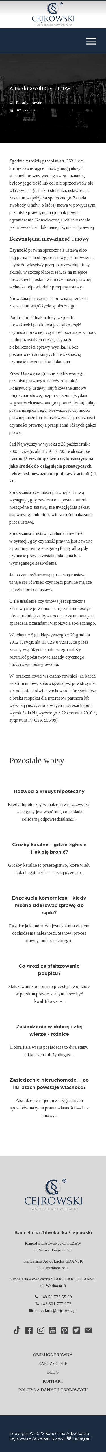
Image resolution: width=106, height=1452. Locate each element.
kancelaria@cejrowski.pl (53, 1310)
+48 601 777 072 (53, 1303)
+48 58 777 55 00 (53, 1297)
